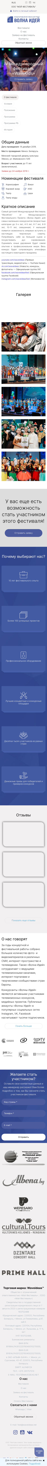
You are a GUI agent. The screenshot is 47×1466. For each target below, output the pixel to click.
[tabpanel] (23, 312)
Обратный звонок (23, 42)
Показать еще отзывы (23, 920)
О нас (23, 31)
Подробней (34, 1463)
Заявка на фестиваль (23, 35)
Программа (9, 116)
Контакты (23, 38)
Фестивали (24, 28)
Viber (29, 1409)
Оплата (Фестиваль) (23, 1401)
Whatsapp (20, 1409)
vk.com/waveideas (10, 266)
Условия (8, 103)
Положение (9, 110)
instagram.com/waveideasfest (16, 279)
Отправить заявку (23, 79)
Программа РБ (11, 123)
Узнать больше (23, 1026)
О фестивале (10, 97)
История (8, 129)
